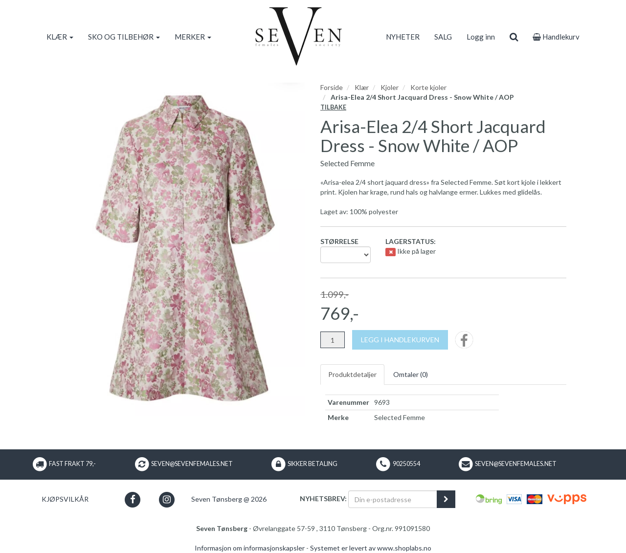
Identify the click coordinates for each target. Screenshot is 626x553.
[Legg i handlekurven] (400, 340)
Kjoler (389, 87)
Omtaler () (410, 374)
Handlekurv (556, 36)
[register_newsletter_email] (446, 499)
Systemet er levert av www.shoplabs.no (370, 548)
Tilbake (333, 107)
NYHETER (403, 36)
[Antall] (332, 340)
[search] (513, 36)
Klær (362, 87)
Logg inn (481, 36)
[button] (132, 499)
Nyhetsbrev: (323, 498)
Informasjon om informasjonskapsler (250, 548)
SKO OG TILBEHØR (124, 36)
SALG (443, 36)
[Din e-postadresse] (392, 499)
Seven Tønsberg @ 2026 (229, 499)
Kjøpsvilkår (65, 499)
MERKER (193, 36)
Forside (331, 87)
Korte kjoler (428, 87)
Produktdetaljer (352, 374)
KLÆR (59, 36)
